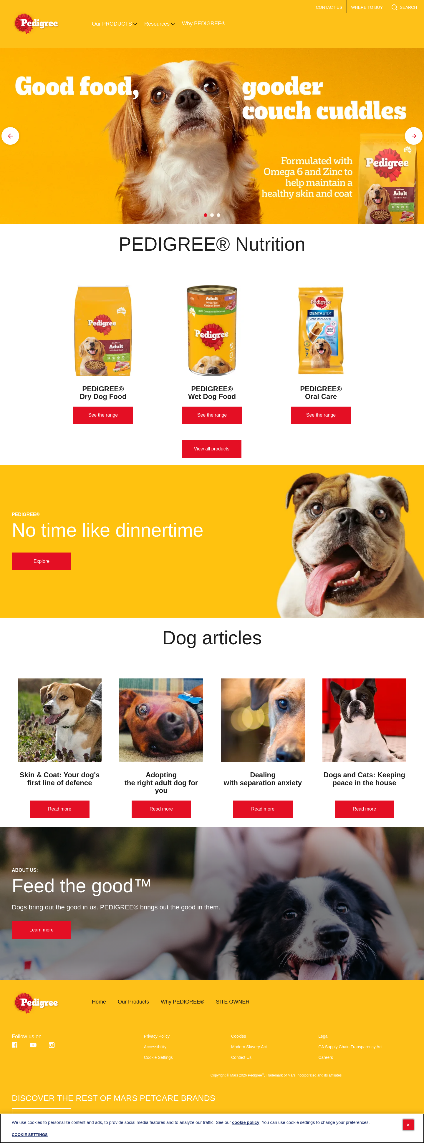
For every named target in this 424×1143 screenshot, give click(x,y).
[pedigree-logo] (43, 1003)
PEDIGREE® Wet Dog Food (212, 392)
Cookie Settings (158, 1057)
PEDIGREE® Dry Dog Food (103, 392)
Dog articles (212, 637)
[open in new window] (103, 330)
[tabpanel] (212, 136)
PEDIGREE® (25, 514)
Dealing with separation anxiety (263, 778)
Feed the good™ (82, 886)
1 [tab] (205, 215)
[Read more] (60, 809)
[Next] (414, 136)
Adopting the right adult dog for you (161, 782)
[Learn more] (41, 930)
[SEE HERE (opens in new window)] (41, 1117)
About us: (25, 870)
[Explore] (41, 561)
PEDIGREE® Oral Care (321, 392)
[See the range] (103, 415)
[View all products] (211, 449)
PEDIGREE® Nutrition (212, 244)
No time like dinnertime (107, 530)
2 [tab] (212, 215)
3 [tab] (218, 215)
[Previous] (10, 136)
